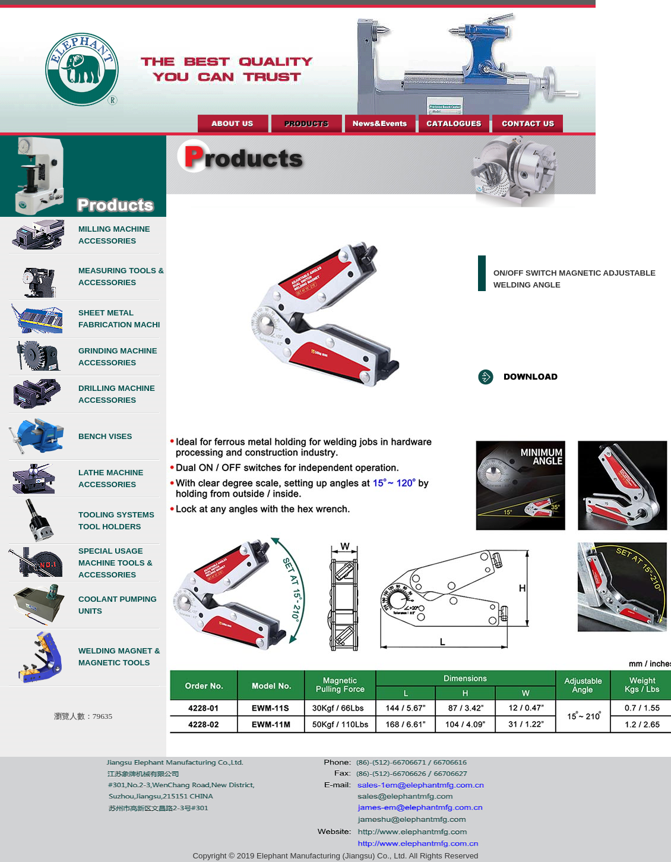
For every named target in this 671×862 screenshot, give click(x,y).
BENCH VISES (105, 436)
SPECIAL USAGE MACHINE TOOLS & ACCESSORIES (115, 563)
